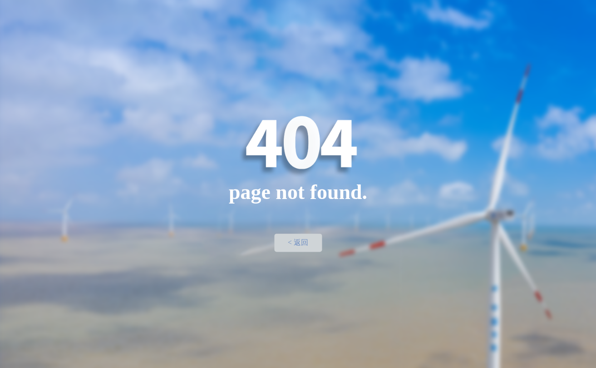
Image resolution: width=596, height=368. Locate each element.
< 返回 (298, 242)
